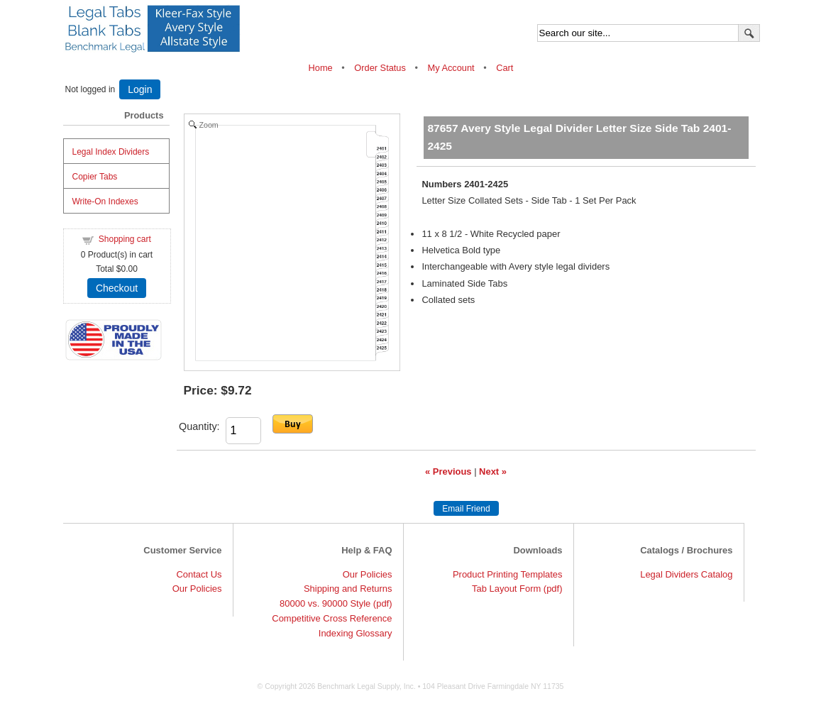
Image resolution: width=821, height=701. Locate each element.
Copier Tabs (95, 177)
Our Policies (197, 588)
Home (322, 67)
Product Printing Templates (508, 574)
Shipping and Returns (348, 588)
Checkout (117, 288)
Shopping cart (125, 239)
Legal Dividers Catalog (686, 574)
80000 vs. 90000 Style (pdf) (336, 603)
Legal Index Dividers (111, 152)
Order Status (380, 67)
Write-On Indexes (105, 201)
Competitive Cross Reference (332, 618)
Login (140, 89)
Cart (504, 67)
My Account (450, 67)
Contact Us (198, 574)
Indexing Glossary (355, 633)
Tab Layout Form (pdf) (517, 588)
